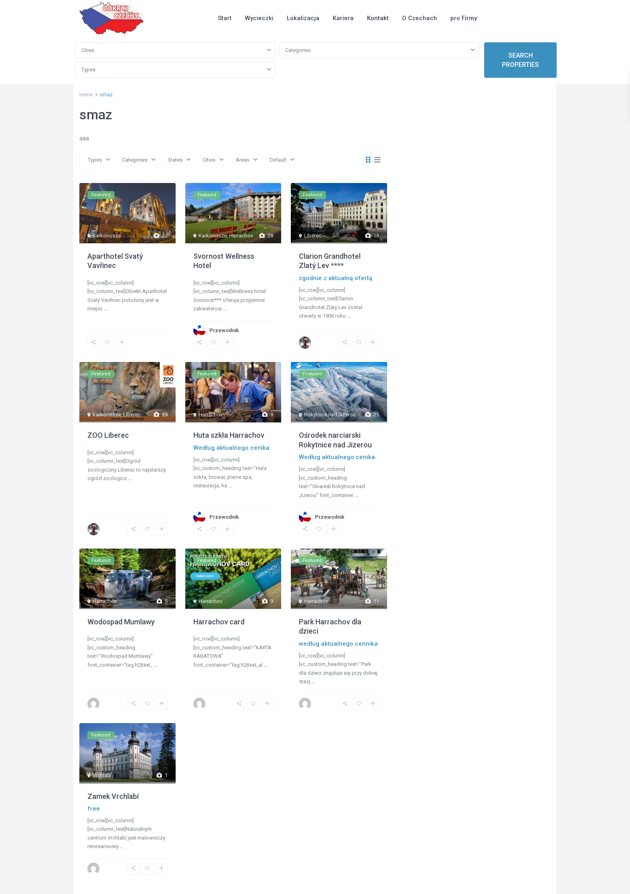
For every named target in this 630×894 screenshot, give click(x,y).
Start (225, 18)
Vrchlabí (102, 775)
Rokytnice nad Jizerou (330, 415)
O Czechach (419, 18)
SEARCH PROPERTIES (520, 60)
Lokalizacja (303, 18)
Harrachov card (219, 621)
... (106, 309)
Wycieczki (259, 18)
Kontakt (378, 18)
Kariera (343, 18)
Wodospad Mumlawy (121, 621)
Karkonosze (107, 236)
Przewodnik (224, 330)
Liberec (312, 236)
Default (277, 160)
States (175, 160)
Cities (87, 50)
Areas (242, 160)
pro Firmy (463, 18)
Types (88, 70)
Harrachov (241, 236)
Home (86, 95)
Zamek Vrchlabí (113, 796)
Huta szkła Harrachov (228, 435)
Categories (298, 50)
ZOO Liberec (108, 435)
